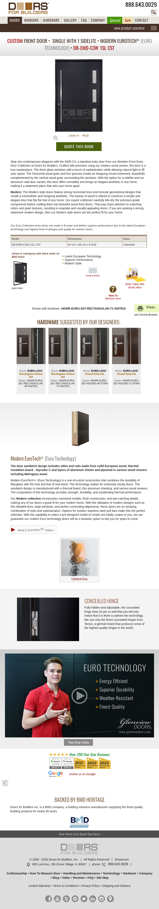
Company (145, 873)
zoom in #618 (79, 135)
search (154, 12)
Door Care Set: (136, 278)
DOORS (15, 20)
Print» (146, 309)
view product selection (129, 28)
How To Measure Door (45, 873)
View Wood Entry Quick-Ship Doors (79, 834)
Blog (56, 877)
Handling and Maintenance (81, 873)
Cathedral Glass (79, 560)
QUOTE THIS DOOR (79, 146)
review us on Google (82, 774)
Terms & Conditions (65, 885)
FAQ (84, 20)
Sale (127, 20)
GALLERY (70, 20)
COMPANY (98, 20)
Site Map (102, 877)
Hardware (129, 873)
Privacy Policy (90, 885)
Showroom (122, 859)
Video (66, 877)
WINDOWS (31, 20)
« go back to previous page (5, 783)
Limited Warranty (39, 885)
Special (114, 20)
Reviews (78, 877)
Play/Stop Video (78, 742)
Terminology (111, 873)
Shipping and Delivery (116, 885)
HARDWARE (51, 20)
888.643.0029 (141, 4)
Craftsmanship (17, 873)
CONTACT (141, 20)
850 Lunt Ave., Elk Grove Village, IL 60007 (59, 864)
